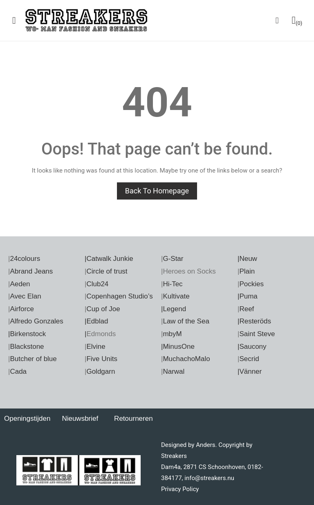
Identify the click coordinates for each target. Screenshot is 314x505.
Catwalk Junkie (109, 259)
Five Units (101, 359)
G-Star (173, 259)
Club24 (97, 284)
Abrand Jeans (31, 271)
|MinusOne (178, 346)
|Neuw (247, 259)
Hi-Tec (172, 284)
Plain (247, 271)
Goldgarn (100, 371)
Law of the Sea (186, 321)
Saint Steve (257, 334)
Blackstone (27, 346)
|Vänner (250, 371)
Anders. (206, 445)
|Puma (248, 296)
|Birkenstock (27, 334)
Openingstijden (27, 418)
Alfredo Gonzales (36, 321)
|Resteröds (254, 321)
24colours (25, 259)
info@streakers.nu (208, 478)
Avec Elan (25, 296)
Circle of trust (106, 271)
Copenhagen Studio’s (119, 296)
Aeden (20, 284)
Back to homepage (157, 190)
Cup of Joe (103, 309)
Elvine (95, 346)
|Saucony (252, 346)
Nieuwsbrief (80, 418)
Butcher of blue (33, 359)
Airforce (22, 309)
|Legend (173, 309)
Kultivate (176, 296)
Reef (246, 309)
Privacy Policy (180, 489)
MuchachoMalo (186, 359)
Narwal (173, 371)
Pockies (251, 284)
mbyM (172, 334)
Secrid (249, 359)
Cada (18, 371)
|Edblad (96, 321)
